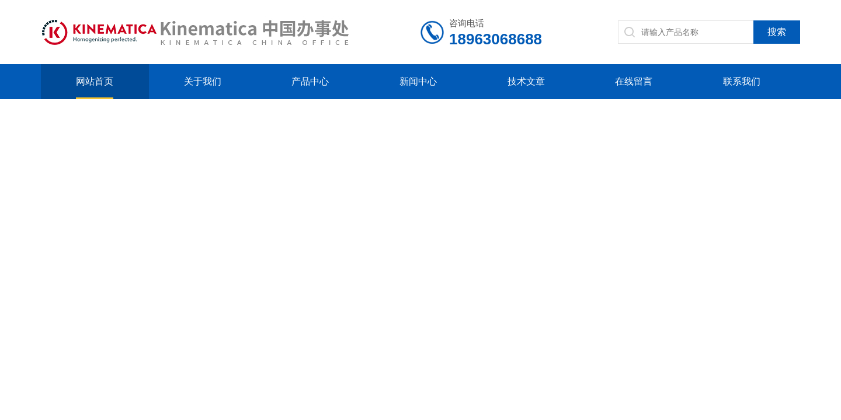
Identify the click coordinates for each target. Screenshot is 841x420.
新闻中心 (418, 81)
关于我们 (202, 81)
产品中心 (310, 81)
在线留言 (633, 81)
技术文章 (526, 81)
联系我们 (741, 81)
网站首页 (94, 81)
